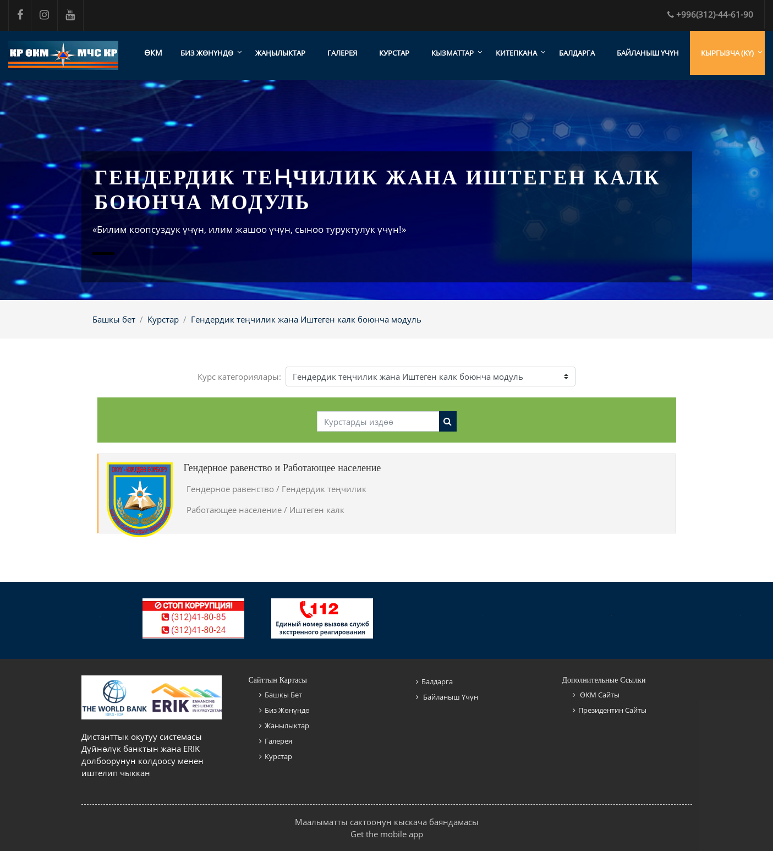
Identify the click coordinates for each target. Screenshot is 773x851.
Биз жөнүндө (287, 710)
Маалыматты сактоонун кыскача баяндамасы (387, 821)
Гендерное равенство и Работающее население (282, 468)
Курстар (394, 53)
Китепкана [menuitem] (516, 53)
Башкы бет (113, 319)
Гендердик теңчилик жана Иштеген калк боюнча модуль (306, 319)
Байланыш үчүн (648, 53)
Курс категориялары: (239, 376)
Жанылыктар (287, 725)
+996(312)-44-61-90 (710, 14)
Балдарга (577, 53)
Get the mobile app (386, 833)
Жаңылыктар (280, 53)
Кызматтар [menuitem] (452, 53)
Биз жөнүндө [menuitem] (206, 53)
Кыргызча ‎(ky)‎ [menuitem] (727, 53)
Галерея (342, 53)
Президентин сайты (612, 710)
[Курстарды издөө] (378, 422)
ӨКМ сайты (599, 695)
